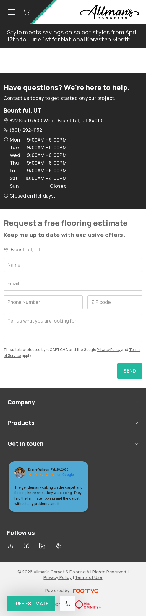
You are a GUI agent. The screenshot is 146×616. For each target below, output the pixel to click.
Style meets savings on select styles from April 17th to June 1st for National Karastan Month (72, 35)
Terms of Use (88, 577)
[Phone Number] (43, 302)
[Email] (73, 284)
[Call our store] (67, 603)
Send (130, 371)
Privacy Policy (108, 349)
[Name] (73, 265)
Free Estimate (31, 603)
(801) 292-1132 (25, 130)
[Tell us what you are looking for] (73, 328)
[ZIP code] (115, 302)
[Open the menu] (11, 11)
